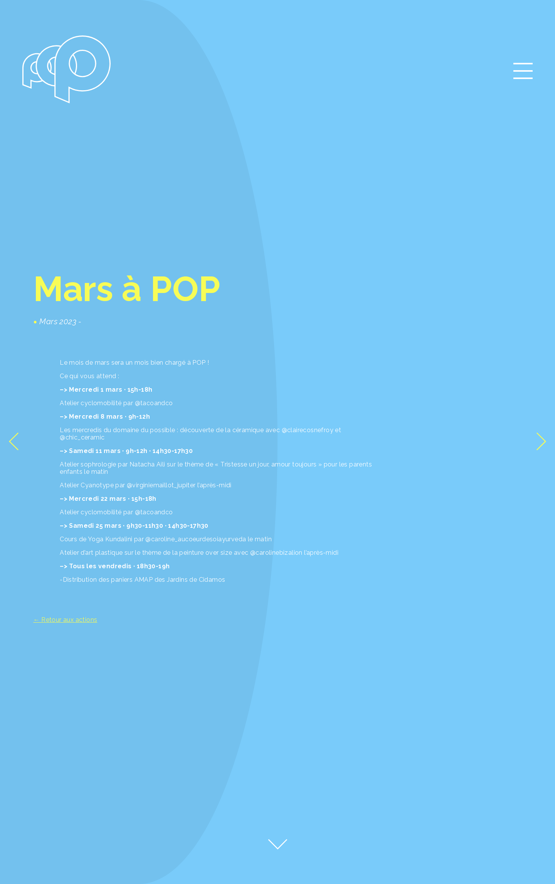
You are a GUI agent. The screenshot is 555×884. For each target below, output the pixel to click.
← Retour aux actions (65, 619)
